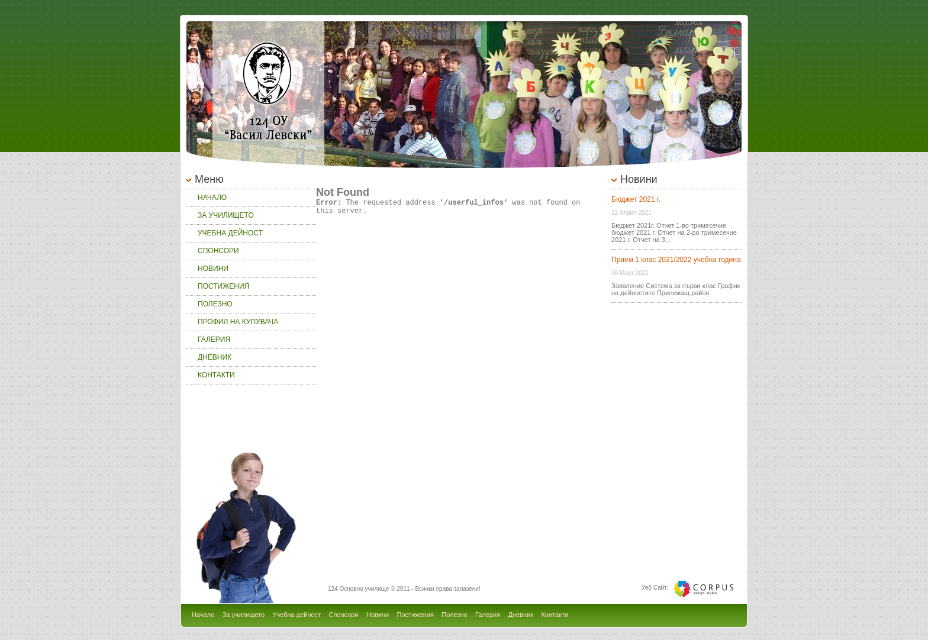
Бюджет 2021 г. (635, 199)
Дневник (214, 357)
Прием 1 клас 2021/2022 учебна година (676, 260)
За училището (226, 215)
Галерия (214, 339)
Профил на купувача (238, 322)
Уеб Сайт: (655, 587)
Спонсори (218, 251)
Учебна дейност (230, 233)
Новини (213, 268)
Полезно (215, 304)
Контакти (216, 375)
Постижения (223, 286)
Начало (212, 197)
